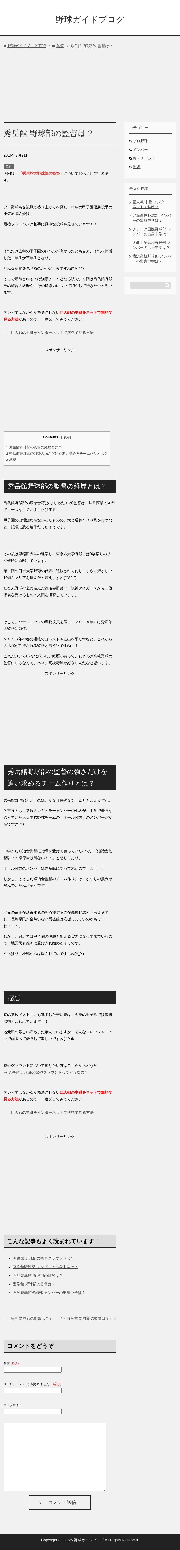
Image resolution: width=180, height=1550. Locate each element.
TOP (27, 46)
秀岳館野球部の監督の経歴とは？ (34, 447)
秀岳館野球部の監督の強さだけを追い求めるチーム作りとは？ (57, 453)
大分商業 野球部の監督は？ (86, 1318)
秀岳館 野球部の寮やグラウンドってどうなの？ (48, 1072)
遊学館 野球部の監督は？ (34, 1284)
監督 (9, 166)
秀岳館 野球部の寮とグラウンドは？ (43, 1258)
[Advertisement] (90, 87)
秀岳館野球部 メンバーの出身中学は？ (45, 1267)
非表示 (65, 437)
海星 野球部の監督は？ (29, 1318)
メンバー (140, 150)
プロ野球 (140, 141)
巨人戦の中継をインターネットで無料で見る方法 (52, 333)
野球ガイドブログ (90, 19)
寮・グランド (144, 158)
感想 (11, 460)
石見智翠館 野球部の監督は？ (38, 1276)
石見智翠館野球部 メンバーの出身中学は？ (49, 1293)
